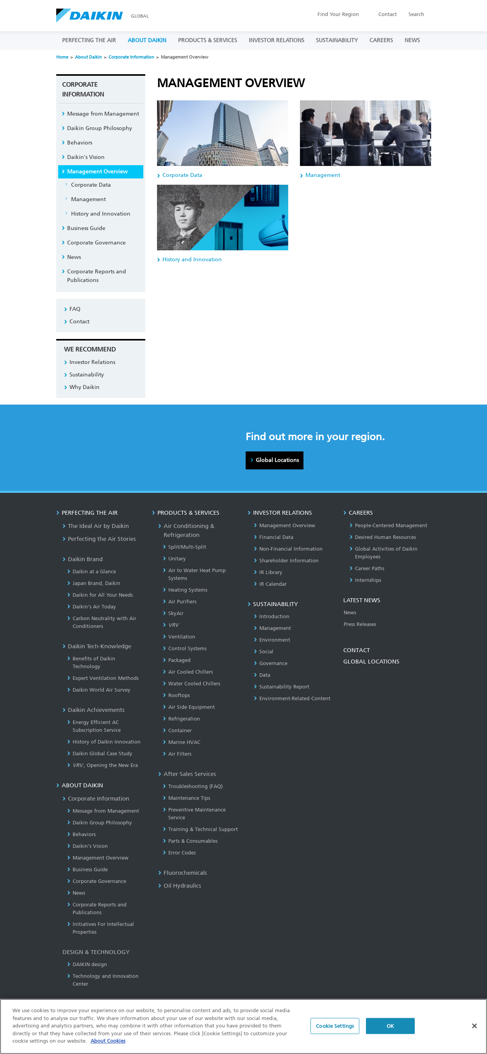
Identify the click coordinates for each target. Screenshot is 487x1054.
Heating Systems (185, 590)
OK (390, 1030)
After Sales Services (187, 774)
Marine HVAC (181, 742)
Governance (270, 663)
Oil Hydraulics (179, 885)
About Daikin (88, 57)
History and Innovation (100, 213)
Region (338, 14)
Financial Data (273, 537)
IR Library (268, 572)
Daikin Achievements (93, 709)
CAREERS (381, 40)
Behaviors (79, 142)
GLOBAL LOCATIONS (371, 661)
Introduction (271, 616)
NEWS (412, 40)
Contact (387, 14)
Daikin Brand (82, 559)
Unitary (174, 559)
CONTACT (356, 650)
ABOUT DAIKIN (147, 40)
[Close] (474, 1030)
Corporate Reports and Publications (96, 276)
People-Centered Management (388, 525)
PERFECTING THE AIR (89, 40)
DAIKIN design (87, 964)
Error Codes (179, 853)
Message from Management (103, 114)
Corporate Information (131, 57)
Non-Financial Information (288, 549)
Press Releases (360, 624)
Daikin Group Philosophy (99, 128)
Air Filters (177, 754)
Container (177, 730)
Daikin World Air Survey (98, 690)
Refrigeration (181, 719)
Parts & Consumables (190, 841)
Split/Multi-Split (184, 547)
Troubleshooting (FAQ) (193, 786)
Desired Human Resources (383, 537)
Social (263, 652)
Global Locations (277, 460)
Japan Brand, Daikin (93, 583)
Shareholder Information (286, 561)
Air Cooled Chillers (188, 672)
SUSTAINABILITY (337, 40)
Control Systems (185, 648)
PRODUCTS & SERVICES (207, 40)
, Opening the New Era (102, 765)
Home (62, 57)
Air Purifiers (179, 602)
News (74, 257)
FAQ (75, 309)
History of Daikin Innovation (104, 742)
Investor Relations (92, 362)
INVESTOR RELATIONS (276, 40)
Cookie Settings (335, 1030)
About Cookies (108, 1046)
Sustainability (87, 374)
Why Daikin (85, 387)
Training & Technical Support (200, 829)
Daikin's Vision (86, 157)
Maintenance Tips (186, 798)
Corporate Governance (96, 242)
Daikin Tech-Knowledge (96, 646)
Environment (272, 640)
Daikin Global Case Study (99, 753)
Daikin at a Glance (91, 571)
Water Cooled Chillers (191, 684)
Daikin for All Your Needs (100, 595)
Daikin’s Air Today (91, 607)
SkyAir (173, 613)
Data (262, 675)
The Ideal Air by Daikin (95, 526)
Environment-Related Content (292, 698)
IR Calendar (270, 584)
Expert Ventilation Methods (103, 678)
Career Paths (367, 568)
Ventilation (179, 637)
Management (88, 199)
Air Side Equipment (189, 707)
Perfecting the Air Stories (99, 538)
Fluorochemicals (182, 872)
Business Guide (86, 228)
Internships (365, 580)
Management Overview (97, 171)
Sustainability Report (281, 687)
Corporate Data (91, 185)
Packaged (177, 660)
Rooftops (176, 695)
